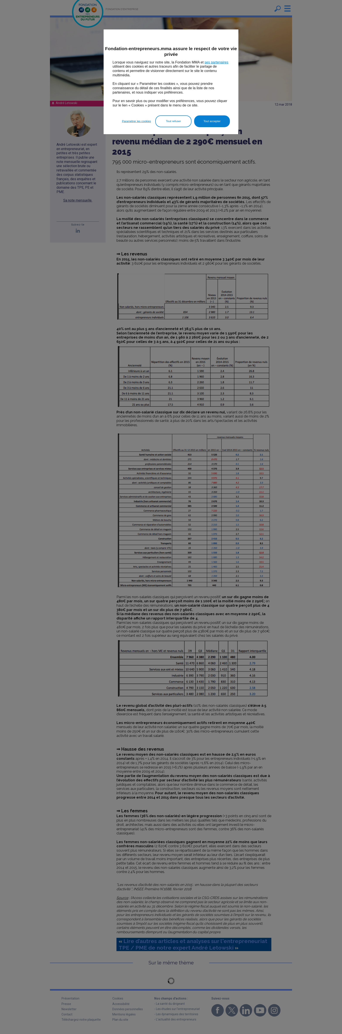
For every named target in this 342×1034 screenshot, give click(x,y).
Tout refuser (173, 121)
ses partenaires (216, 62)
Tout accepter (212, 121)
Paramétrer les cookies (136, 121)
